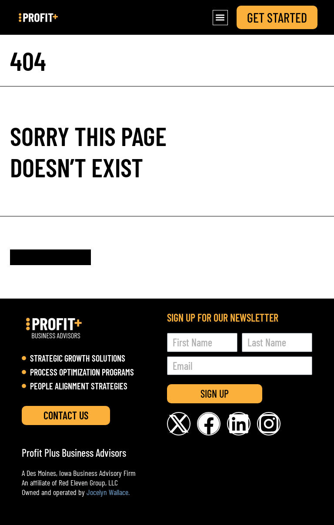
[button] (220, 17)
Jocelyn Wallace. (108, 492)
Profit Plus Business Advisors (74, 452)
